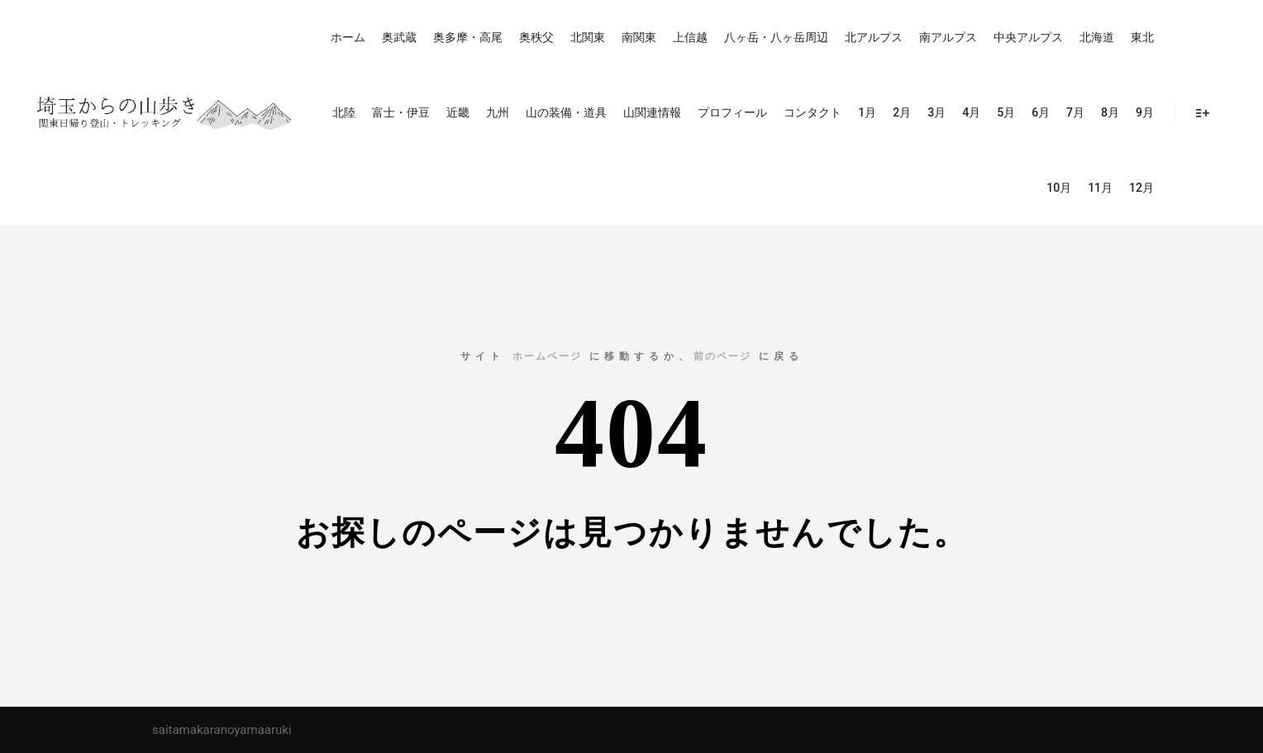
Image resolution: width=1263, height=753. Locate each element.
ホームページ (547, 356)
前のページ (722, 356)
